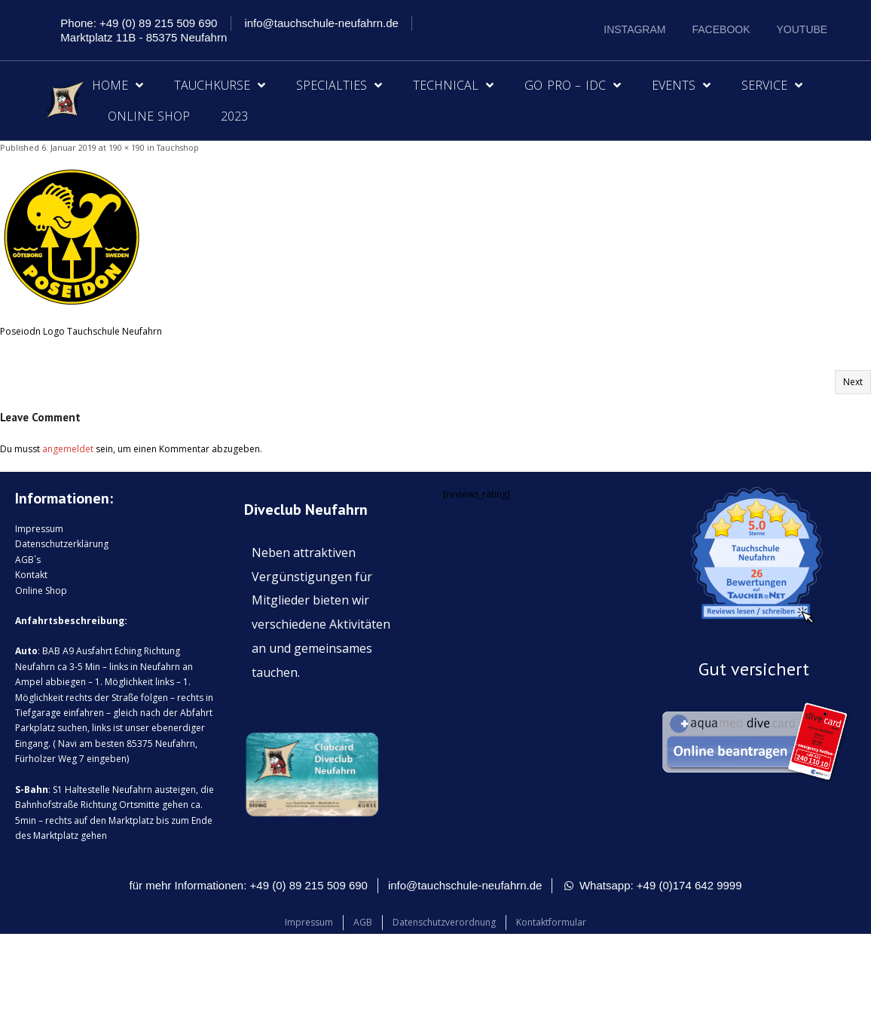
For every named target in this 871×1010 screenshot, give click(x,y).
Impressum (39, 528)
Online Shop (149, 116)
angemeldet (67, 448)
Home (117, 85)
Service (771, 85)
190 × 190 (126, 147)
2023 (234, 116)
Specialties (339, 85)
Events (681, 85)
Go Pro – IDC (572, 85)
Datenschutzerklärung (61, 543)
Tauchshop (178, 147)
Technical (453, 85)
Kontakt (31, 574)
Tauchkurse (219, 85)
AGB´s (28, 559)
